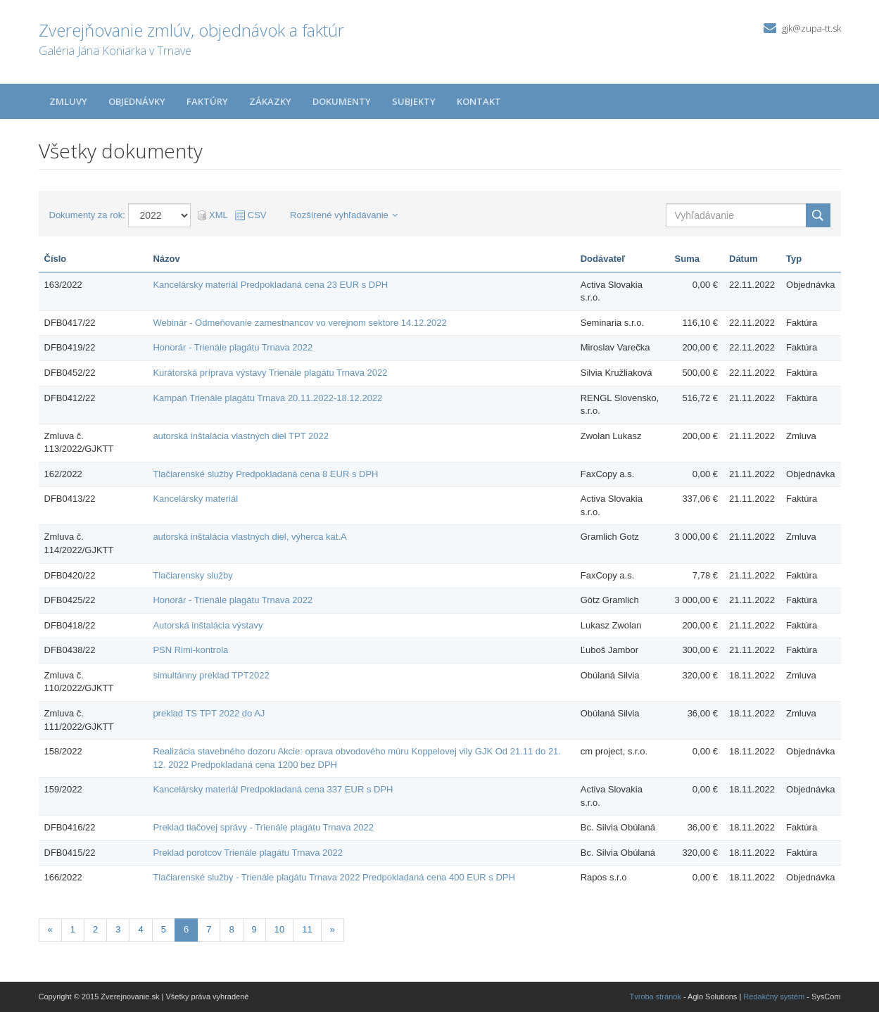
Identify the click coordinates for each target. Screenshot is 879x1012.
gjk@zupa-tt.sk (811, 28)
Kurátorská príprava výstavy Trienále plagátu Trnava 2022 (270, 372)
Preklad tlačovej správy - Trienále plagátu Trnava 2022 (263, 827)
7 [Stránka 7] (208, 929)
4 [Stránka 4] (140, 929)
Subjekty (414, 101)
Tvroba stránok (655, 996)
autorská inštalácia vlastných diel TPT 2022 (241, 436)
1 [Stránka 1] (72, 929)
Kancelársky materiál (195, 498)
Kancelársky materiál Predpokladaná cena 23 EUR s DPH (270, 284)
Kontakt (479, 101)
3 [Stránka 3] (117, 929)
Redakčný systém (773, 996)
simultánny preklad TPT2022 (211, 675)
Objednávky (136, 101)
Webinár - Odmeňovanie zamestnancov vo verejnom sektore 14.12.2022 (299, 322)
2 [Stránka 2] (95, 929)
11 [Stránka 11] (307, 929)
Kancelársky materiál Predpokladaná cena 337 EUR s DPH (273, 789)
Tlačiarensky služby (192, 575)
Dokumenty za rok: (87, 215)
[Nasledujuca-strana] (332, 930)
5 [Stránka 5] (163, 929)
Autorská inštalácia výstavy (208, 625)
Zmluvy (68, 101)
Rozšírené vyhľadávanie (344, 215)
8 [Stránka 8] (231, 929)
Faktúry (207, 101)
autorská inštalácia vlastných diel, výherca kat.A (249, 536)
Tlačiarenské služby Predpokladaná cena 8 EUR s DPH (265, 474)
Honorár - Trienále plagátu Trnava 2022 (232, 347)
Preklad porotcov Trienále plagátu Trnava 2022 (248, 852)
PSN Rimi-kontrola (190, 650)
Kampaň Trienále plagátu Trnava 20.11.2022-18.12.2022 (267, 398)
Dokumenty (341, 101)
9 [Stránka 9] (254, 929)
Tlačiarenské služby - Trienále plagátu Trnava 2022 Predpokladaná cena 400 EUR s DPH (334, 877)
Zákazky (270, 101)
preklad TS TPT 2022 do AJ (209, 713)
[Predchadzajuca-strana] (50, 930)
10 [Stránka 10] (279, 929)
